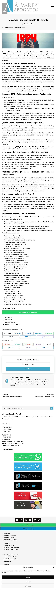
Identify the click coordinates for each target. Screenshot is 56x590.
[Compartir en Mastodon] (45, 336)
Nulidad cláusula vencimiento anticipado (15, 281)
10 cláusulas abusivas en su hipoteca (14, 298)
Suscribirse (28, 369)
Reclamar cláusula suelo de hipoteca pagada (16, 256)
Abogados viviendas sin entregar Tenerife (15, 265)
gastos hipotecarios (35, 119)
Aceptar (28, 577)
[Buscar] (51, 408)
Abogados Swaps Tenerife (11, 273)
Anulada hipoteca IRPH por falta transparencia (17, 248)
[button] (53, 567)
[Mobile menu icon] (52, 7)
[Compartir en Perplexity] (10, 347)
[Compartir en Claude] (7, 344)
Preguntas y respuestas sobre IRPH (14, 258)
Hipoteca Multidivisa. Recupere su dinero (15, 254)
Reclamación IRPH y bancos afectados (15, 300)
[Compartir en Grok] (49, 344)
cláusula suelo (15, 119)
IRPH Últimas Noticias (10, 289)
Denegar (28, 581)
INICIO (3, 27)
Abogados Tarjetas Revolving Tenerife (14, 242)
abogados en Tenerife (19, 54)
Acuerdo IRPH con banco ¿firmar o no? (15, 244)
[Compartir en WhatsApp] (49, 333)
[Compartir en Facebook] (28, 333)
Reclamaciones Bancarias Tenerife (14, 236)
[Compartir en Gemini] (38, 344)
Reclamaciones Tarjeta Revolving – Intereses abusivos (19, 240)
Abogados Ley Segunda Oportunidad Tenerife (17, 277)
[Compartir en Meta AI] (45, 347)
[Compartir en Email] (10, 336)
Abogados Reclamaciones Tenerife (14, 302)
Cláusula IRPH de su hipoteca (12, 294)
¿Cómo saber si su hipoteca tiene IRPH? (15, 260)
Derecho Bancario (48, 222)
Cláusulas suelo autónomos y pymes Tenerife (17, 275)
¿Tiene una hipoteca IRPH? (11, 291)
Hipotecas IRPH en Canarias (12, 246)
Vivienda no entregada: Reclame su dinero (16, 263)
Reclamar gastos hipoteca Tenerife (14, 252)
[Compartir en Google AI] (28, 344)
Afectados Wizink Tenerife (11, 271)
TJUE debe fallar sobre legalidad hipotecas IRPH (17, 304)
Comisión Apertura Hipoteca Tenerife (14, 279)
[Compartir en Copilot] (28, 347)
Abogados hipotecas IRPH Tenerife (14, 269)
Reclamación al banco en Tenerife (13, 296)
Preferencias (28, 586)
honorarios (12, 91)
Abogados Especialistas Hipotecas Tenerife (16, 283)
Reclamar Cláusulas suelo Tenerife (14, 250)
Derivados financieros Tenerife (12, 287)
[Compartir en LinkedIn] (17, 333)
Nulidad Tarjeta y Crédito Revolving (14, 238)
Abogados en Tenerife (16, 380)
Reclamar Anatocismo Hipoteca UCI (14, 285)
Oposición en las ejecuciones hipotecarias (16, 267)
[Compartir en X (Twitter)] (7, 333)
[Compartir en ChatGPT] (17, 344)
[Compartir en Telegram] (38, 333)
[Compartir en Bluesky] (28, 336)
